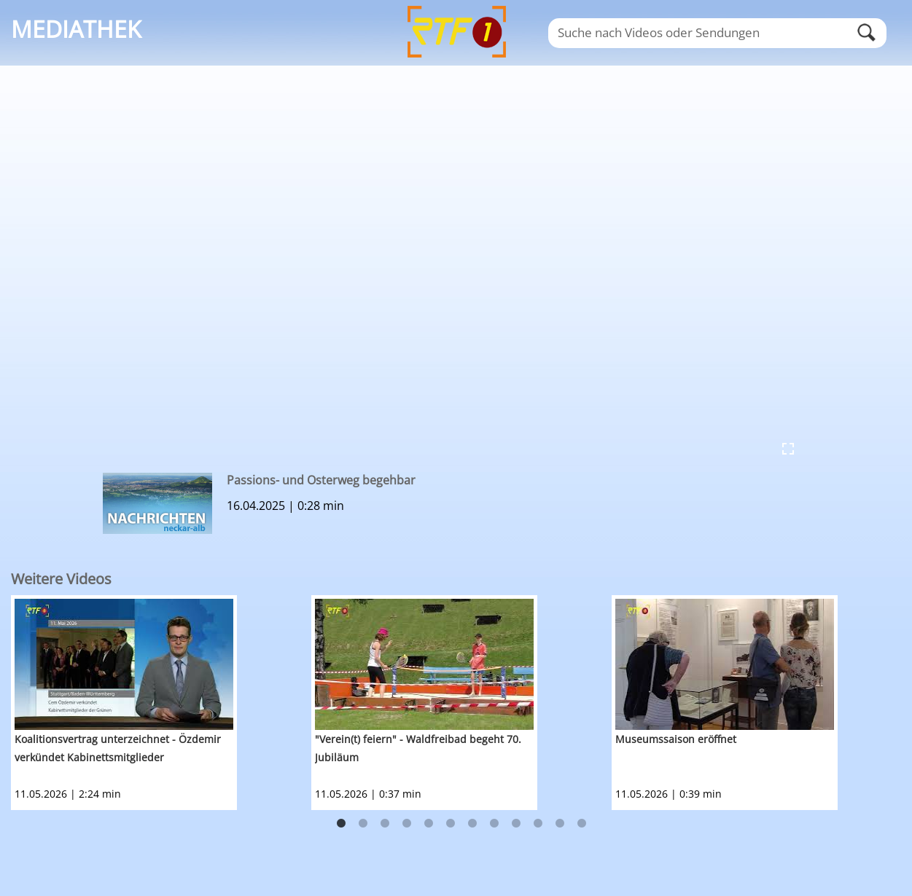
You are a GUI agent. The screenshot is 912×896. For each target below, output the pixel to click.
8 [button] (494, 824)
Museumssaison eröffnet (675, 739)
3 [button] (385, 824)
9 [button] (516, 824)
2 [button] (363, 824)
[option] (161, 702)
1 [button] (341, 824)
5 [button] (428, 824)
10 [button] (538, 824)
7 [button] (472, 824)
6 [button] (450, 824)
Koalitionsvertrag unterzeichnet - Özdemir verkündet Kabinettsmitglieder (118, 748)
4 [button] (407, 824)
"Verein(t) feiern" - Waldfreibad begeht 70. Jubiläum (418, 748)
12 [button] (581, 824)
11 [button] (560, 824)
